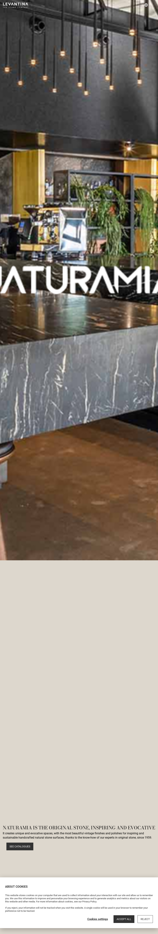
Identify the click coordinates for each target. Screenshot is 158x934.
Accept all (124, 919)
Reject (145, 919)
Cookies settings (97, 919)
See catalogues (20, 846)
